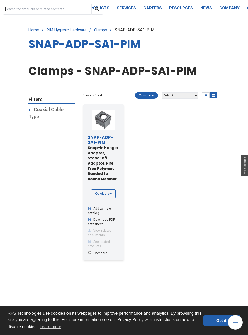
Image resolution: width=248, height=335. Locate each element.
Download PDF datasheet (101, 222)
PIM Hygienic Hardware (66, 30)
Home (33, 30)
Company (229, 8)
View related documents (99, 233)
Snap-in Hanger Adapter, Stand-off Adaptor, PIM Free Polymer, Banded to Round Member (103, 158)
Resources (181, 8)
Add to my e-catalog (100, 211)
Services (126, 8)
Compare (146, 95)
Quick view (103, 193)
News (206, 8)
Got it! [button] (221, 320)
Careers (152, 8)
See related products (99, 244)
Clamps (100, 30)
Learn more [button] (50, 326)
